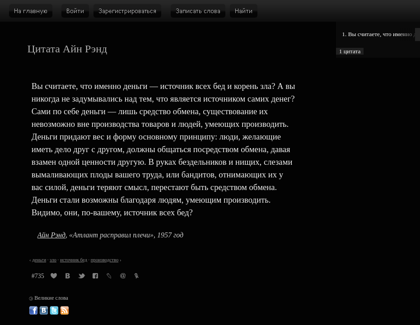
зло (53, 259)
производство (104, 259)
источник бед (73, 259)
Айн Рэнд (51, 235)
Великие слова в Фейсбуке (33, 310)
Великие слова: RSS (64, 310)
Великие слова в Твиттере (54, 310)
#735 (38, 276)
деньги (39, 259)
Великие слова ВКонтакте (43, 310)
